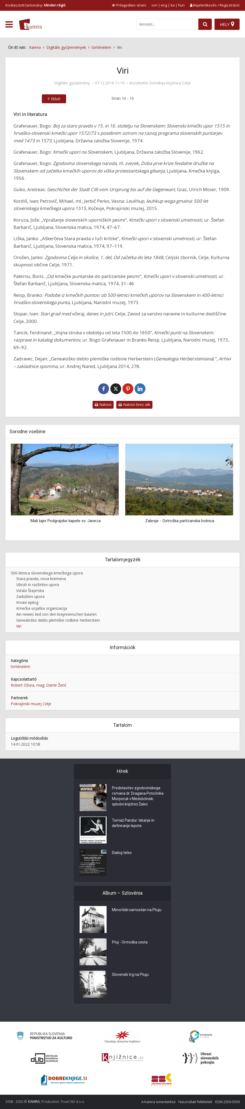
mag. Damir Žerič (51, 685)
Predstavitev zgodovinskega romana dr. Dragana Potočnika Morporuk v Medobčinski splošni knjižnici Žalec (138, 796)
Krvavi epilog (27, 602)
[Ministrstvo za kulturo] (44, 1036)
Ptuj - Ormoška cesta (130, 942)
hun (181, 5)
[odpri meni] (9, 24)
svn (154, 5)
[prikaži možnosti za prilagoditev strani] (129, 5)
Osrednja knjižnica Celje (170, 83)
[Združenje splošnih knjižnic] (161, 1080)
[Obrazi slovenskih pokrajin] (200, 1058)
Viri (18, 626)
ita (173, 5)
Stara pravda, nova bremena (41, 578)
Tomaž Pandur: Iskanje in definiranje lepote (133, 823)
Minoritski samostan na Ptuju (136, 910)
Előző (55, 98)
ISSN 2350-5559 (227, 1101)
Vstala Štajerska (30, 590)
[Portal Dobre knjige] (64, 1079)
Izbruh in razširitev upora (37, 584)
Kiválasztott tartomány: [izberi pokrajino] (35, 5)
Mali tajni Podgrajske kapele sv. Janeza (65, 520)
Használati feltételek (195, 1101)
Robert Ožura (22, 685)
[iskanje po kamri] (167, 24)
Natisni (103, 404)
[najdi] (205, 24)
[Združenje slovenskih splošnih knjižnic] (122, 1058)
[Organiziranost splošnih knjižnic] (122, 1036)
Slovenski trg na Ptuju (130, 975)
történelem (20, 666)
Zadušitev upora (30, 596)
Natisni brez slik (134, 404)
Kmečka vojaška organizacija (41, 608)
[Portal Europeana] (200, 1036)
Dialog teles (122, 853)
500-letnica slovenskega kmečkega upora (47, 573)
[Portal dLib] (44, 1058)
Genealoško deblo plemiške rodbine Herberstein (58, 620)
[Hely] (227, 24)
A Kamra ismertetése (158, 1101)
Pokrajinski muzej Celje (31, 703)
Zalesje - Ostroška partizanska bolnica (179, 520)
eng (164, 5)
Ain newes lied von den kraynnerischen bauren (56, 614)
